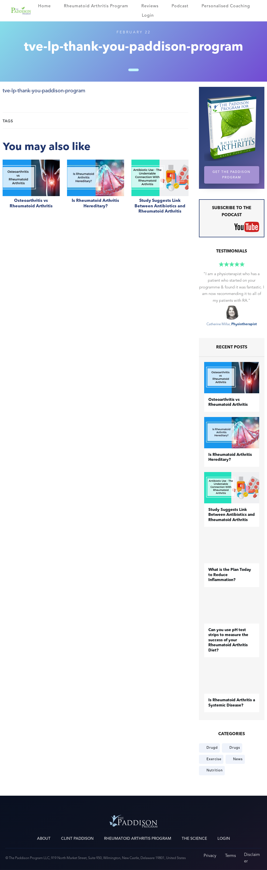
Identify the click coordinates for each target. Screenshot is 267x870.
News (238, 759)
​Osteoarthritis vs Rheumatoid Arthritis (31, 190)
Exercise (214, 759)
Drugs (234, 748)
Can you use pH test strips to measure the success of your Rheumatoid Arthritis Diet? (228, 640)
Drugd (212, 748)
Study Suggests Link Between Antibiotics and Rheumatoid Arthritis (160, 190)
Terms (230, 855)
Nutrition (215, 770)
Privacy (210, 855)
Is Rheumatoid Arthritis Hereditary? (95, 190)
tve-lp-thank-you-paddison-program (44, 91)
